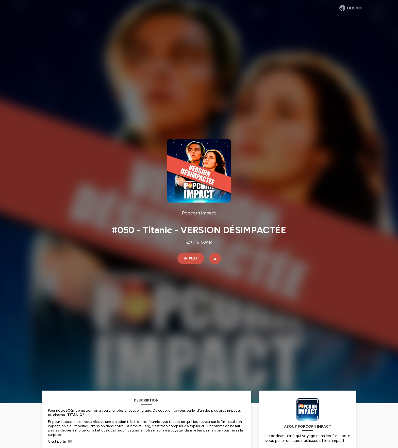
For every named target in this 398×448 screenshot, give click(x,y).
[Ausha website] (350, 8)
